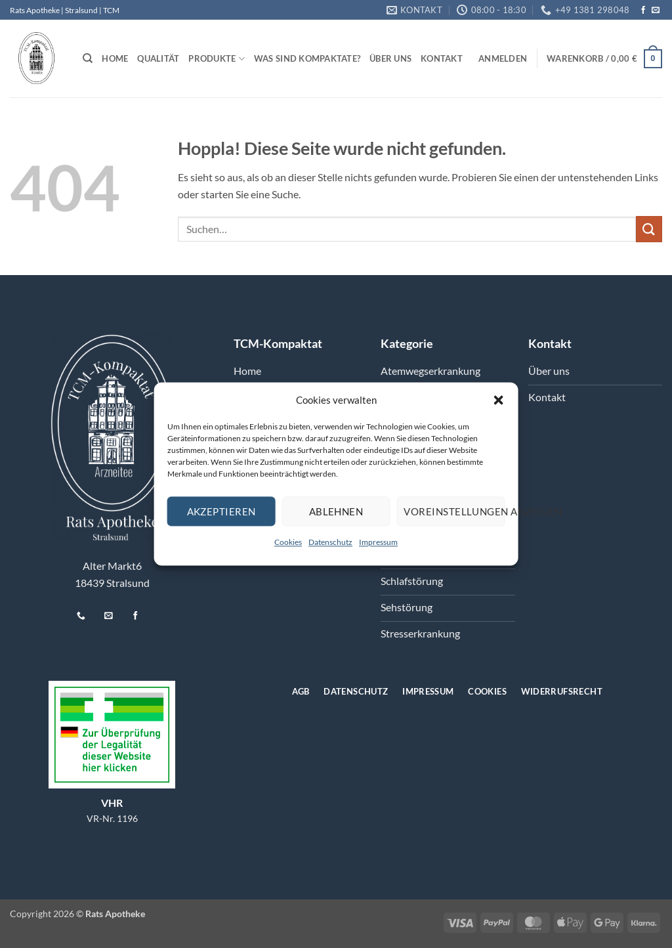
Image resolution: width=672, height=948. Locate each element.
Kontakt (442, 58)
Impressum (378, 542)
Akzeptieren (221, 511)
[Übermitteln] (649, 229)
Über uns (390, 58)
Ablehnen (336, 511)
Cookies (288, 542)
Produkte (216, 59)
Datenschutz (330, 542)
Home (115, 58)
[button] (498, 399)
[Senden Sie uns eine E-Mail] (656, 10)
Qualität (158, 58)
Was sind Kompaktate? (307, 58)
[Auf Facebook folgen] (643, 10)
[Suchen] (88, 58)
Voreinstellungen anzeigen (454, 511)
